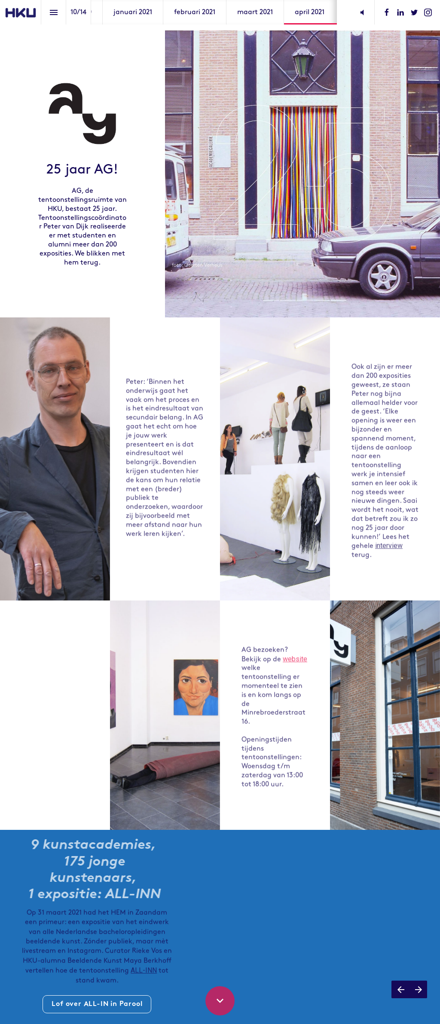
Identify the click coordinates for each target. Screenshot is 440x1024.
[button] (362, 12)
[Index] (53, 12)
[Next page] (418, 989)
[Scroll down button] (220, 1000)
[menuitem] (133, 12)
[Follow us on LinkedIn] (400, 12)
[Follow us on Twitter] (414, 12)
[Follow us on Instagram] (428, 12)
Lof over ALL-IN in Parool (97, 1004)
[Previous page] (400, 989)
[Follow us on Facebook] (387, 12)
